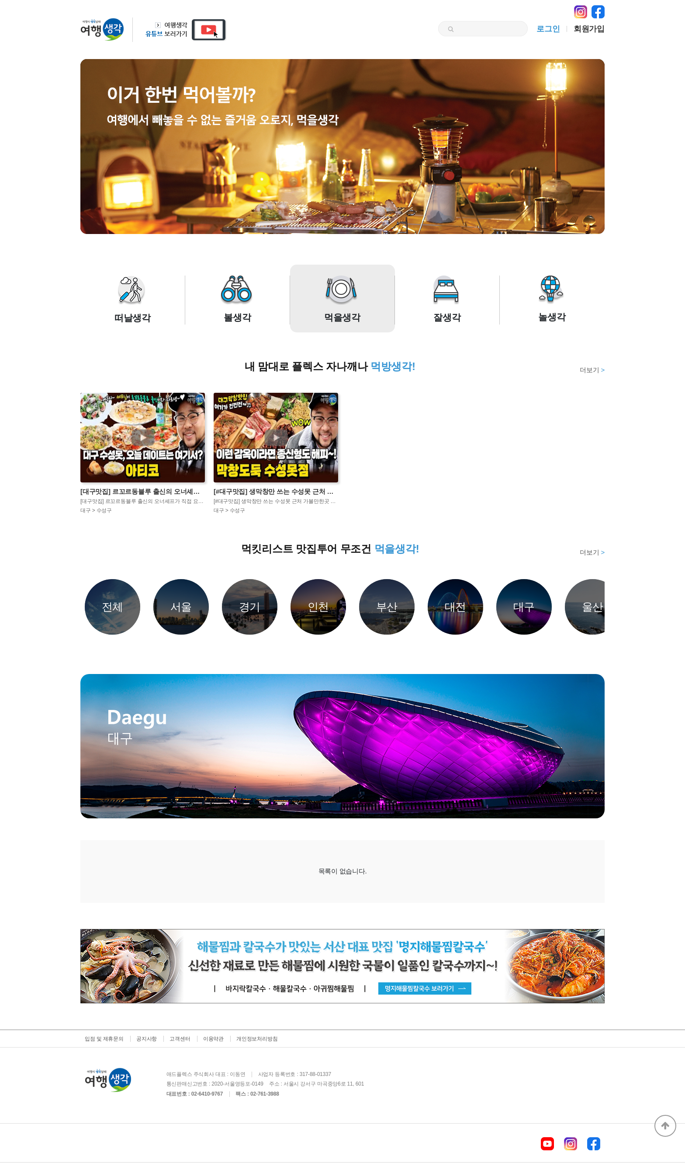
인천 (318, 607)
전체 (113, 607)
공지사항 (146, 1039)
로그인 (548, 29)
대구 (524, 607)
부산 (387, 607)
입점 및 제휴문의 (104, 1039)
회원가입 (589, 29)
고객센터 (180, 1039)
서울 (181, 607)
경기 (250, 607)
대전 (456, 607)
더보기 (592, 370)
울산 (593, 607)
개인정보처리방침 (256, 1039)
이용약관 (213, 1039)
